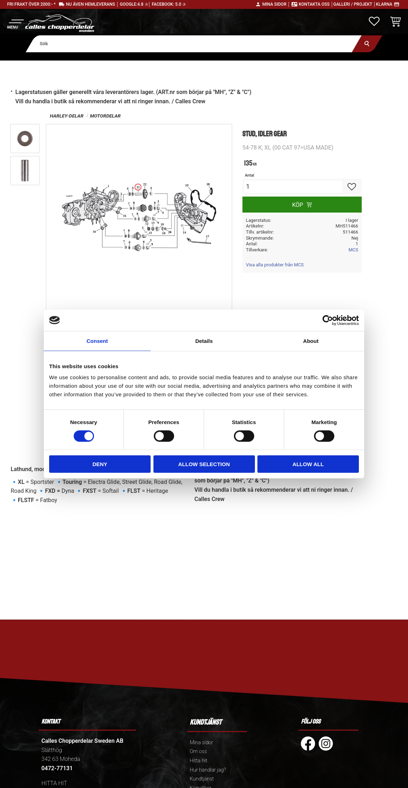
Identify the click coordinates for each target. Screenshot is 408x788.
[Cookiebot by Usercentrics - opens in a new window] (328, 320)
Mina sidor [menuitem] (201, 743)
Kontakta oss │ (316, 4)
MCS (353, 249)
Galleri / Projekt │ (354, 4)
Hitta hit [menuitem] (198, 761)
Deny (100, 464)
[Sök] (367, 43)
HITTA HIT (54, 783)
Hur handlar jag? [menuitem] (208, 770)
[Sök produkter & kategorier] (194, 43)
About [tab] (310, 341)
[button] (15, 23)
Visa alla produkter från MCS (275, 264)
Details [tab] (204, 341)
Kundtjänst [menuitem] (202, 779)
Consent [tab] (97, 341)
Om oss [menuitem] (198, 751)
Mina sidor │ (276, 4)
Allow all (308, 464)
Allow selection (204, 464)
